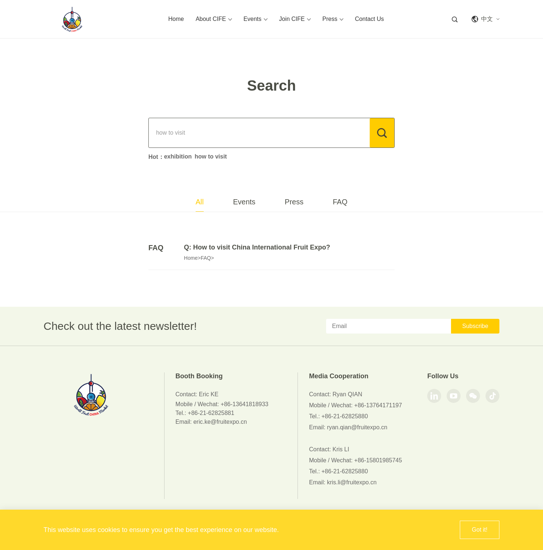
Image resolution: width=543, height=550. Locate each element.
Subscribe (475, 326)
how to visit (211, 156)
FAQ (340, 202)
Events (255, 19)
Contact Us (369, 19)
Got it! (480, 530)
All (200, 202)
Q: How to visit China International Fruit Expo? (257, 247)
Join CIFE (295, 19)
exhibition (178, 156)
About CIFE (214, 19)
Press (332, 19)
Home (176, 19)
